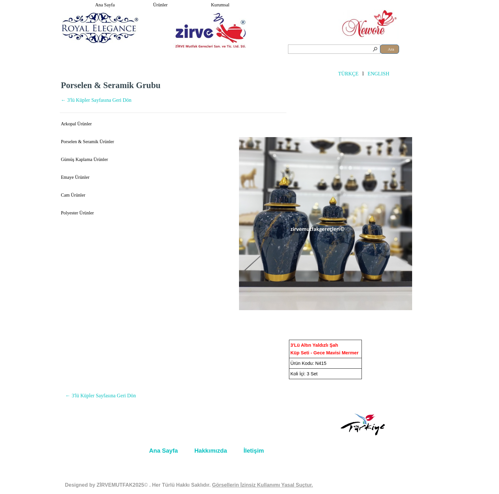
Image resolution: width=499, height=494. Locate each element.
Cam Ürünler (73, 195)
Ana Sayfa (105, 4)
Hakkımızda (210, 450)
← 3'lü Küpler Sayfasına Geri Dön (96, 100)
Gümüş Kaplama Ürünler (84, 159)
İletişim (253, 450)
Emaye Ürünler (75, 177)
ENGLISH (378, 73)
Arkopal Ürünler (76, 123)
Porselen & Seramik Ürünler (87, 141)
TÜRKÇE (348, 73)
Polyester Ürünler (77, 212)
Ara (391, 49)
